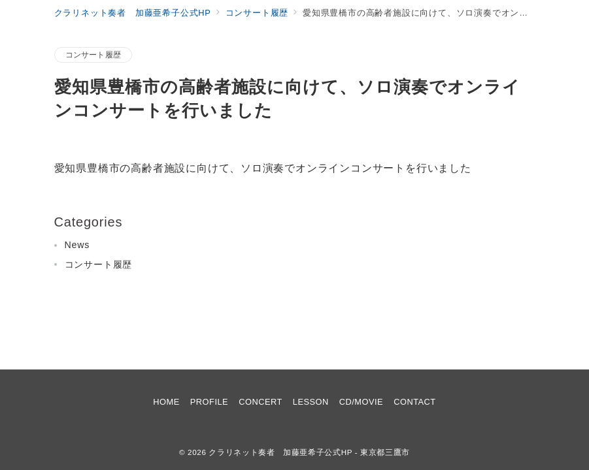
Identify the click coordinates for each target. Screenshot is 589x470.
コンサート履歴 (93, 54)
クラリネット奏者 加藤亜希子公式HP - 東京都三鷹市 (309, 452)
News (77, 245)
